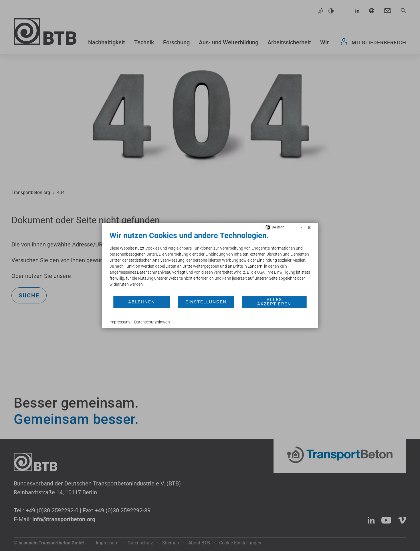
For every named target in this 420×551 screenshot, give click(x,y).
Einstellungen (206, 302)
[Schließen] (309, 227)
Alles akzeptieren (274, 302)
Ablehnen (141, 302)
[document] (210, 263)
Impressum (120, 322)
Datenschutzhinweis (152, 322)
